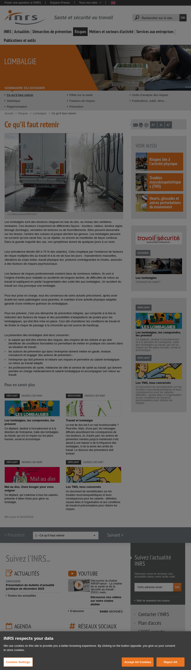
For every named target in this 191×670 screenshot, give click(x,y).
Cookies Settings (18, 665)
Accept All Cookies (137, 665)
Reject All (170, 665)
